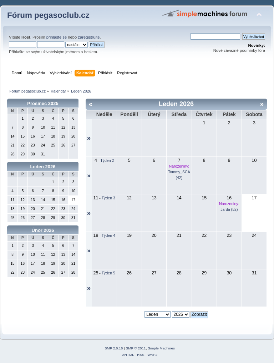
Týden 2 (107, 160)
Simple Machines (161, 348)
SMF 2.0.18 (114, 348)
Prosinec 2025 (42, 103)
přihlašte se (56, 37)
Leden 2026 (43, 166)
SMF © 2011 (136, 348)
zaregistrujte (89, 37)
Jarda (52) (229, 209)
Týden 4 (108, 235)
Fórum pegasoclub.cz (48, 15)
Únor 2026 (43, 230)
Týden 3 (108, 198)
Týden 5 (108, 273)
